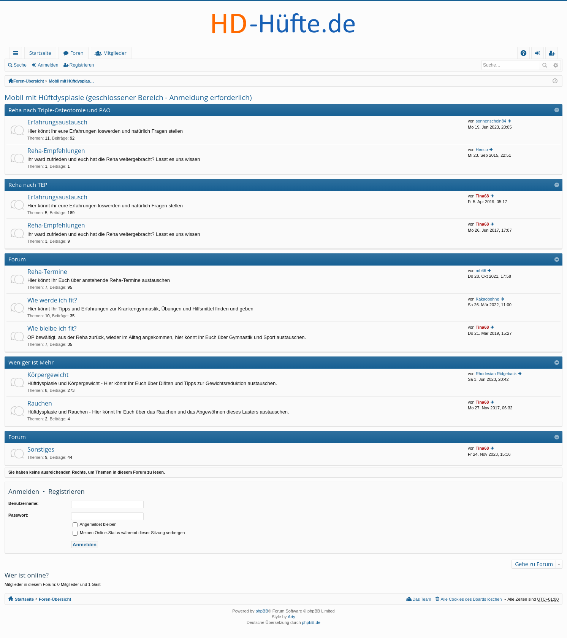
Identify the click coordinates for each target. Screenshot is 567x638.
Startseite (40, 52)
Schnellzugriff (17, 54)
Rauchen (39, 403)
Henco (482, 149)
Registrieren (82, 65)
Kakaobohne (487, 299)
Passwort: (18, 515)
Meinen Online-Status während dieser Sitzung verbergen (129, 532)
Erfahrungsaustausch (57, 122)
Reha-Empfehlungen (56, 151)
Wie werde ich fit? (52, 300)
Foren (77, 52)
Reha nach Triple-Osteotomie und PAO (59, 110)
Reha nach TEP (28, 184)
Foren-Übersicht (29, 81)
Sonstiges (40, 449)
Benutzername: (23, 503)
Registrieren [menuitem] (553, 54)
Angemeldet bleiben (95, 524)
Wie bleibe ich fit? (51, 329)
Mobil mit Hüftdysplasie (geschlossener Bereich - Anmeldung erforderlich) (124, 81)
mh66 (481, 270)
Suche (20, 65)
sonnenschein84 (491, 121)
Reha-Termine (47, 272)
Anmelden (48, 65)
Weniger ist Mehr (31, 362)
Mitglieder (115, 52)
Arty (291, 616)
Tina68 (482, 196)
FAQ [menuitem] (526, 54)
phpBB (261, 611)
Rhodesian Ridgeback (496, 373)
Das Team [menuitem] (421, 599)
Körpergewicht (48, 375)
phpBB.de (311, 622)
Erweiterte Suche (555, 65)
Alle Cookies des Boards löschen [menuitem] (471, 599)
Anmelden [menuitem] (539, 54)
